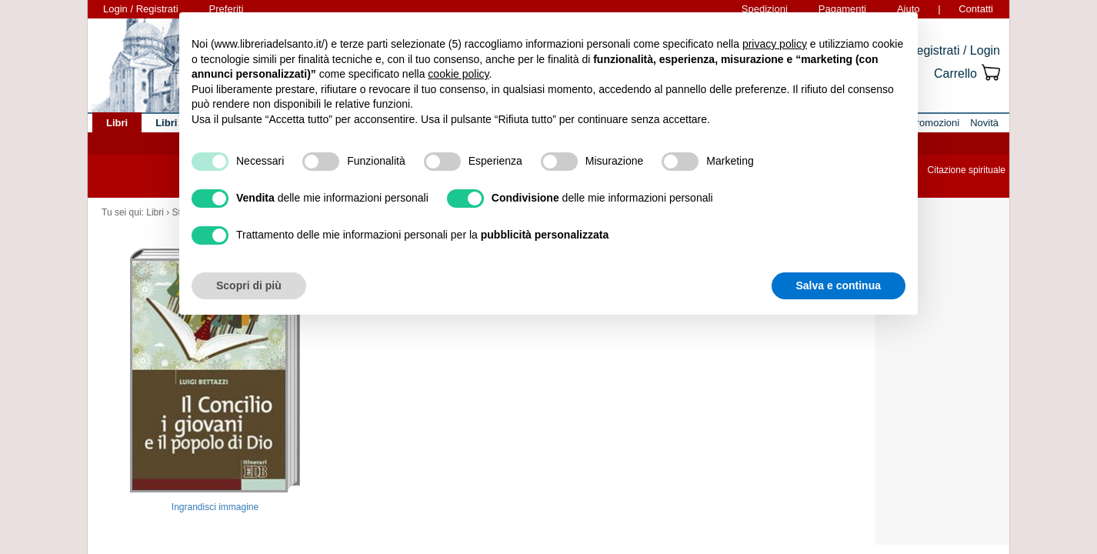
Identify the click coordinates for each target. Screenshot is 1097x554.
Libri (155, 212)
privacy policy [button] (774, 44)
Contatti (976, 9)
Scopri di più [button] (249, 285)
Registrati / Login (954, 50)
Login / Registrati (140, 9)
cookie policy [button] (458, 74)
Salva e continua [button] (838, 285)
